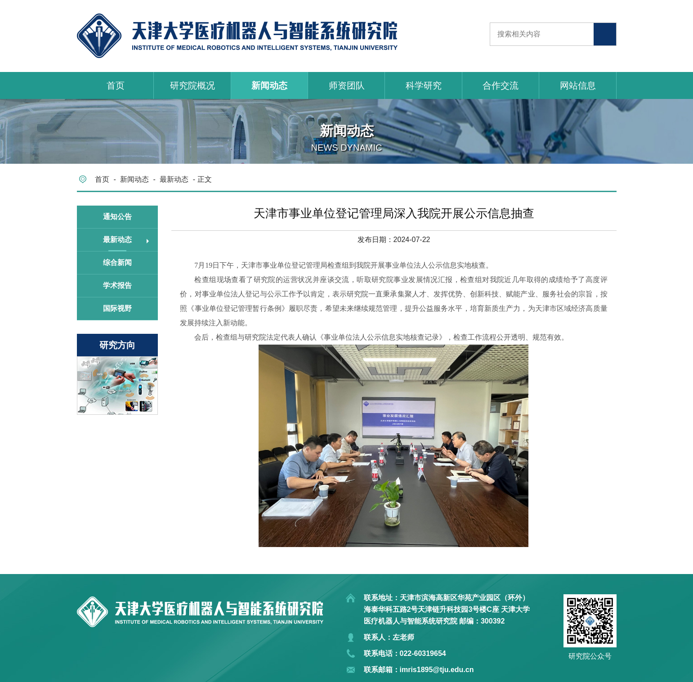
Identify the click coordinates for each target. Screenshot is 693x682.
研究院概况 (192, 85)
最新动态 (174, 179)
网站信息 (578, 85)
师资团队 (347, 85)
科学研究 (424, 85)
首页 (116, 85)
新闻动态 (269, 85)
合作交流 (501, 85)
